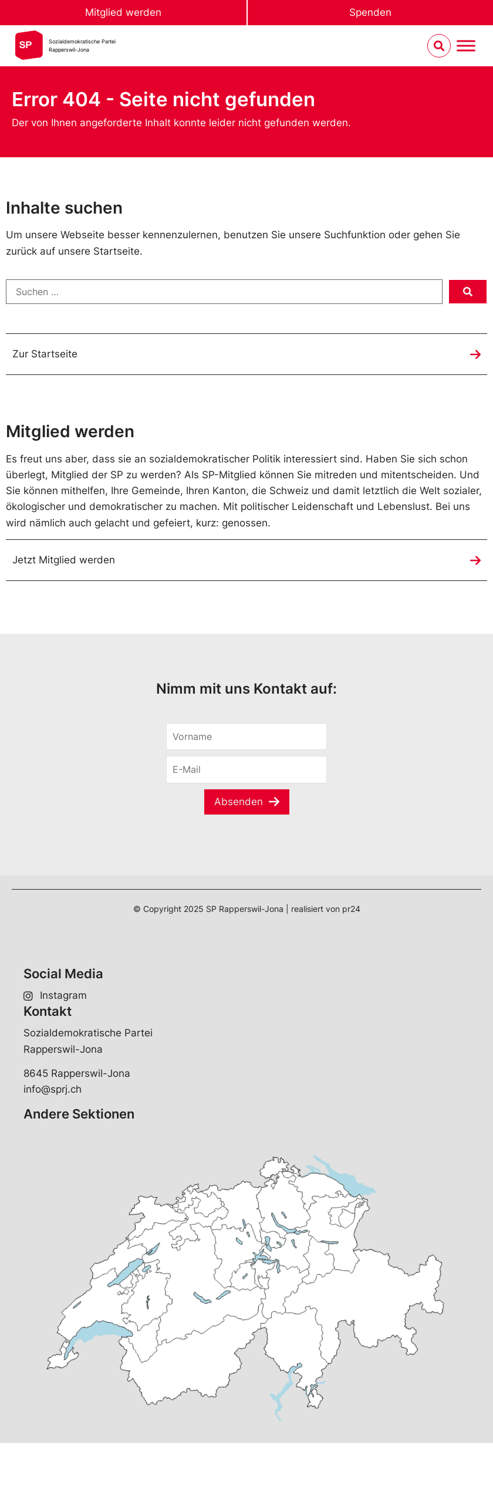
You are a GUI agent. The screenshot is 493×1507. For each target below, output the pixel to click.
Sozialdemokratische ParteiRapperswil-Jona (82, 45)
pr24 (351, 909)
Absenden (238, 801)
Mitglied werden (123, 12)
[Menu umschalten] (466, 46)
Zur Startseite (44, 354)
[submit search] (467, 291)
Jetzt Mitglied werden (63, 560)
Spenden (370, 12)
